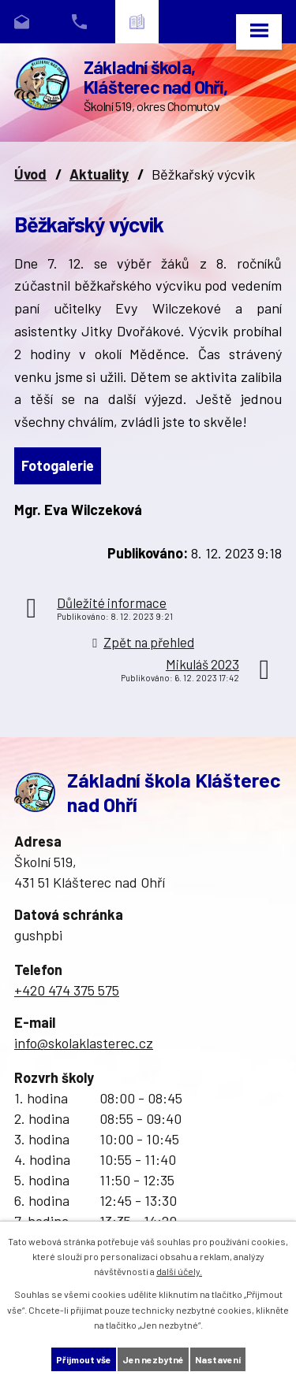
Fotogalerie (57, 465)
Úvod (30, 174)
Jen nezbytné (153, 1359)
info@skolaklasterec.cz (83, 1042)
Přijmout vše (83, 1359)
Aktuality (99, 174)
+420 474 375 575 (66, 990)
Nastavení (218, 1359)
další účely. (179, 1271)
